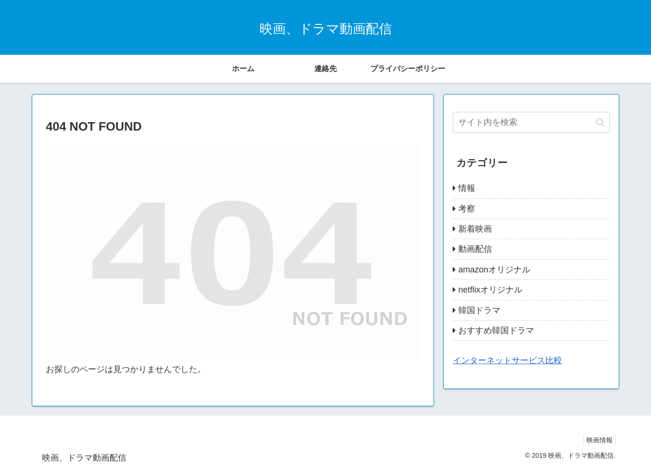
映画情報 (597, 440)
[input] (531, 122)
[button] (600, 122)
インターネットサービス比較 (507, 360)
